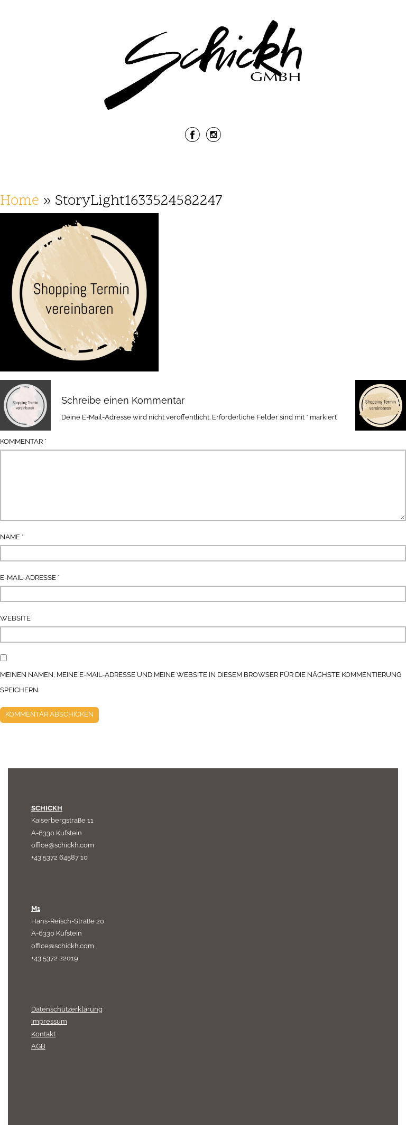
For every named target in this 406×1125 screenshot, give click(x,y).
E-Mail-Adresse (30, 577)
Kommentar (23, 441)
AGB (38, 1046)
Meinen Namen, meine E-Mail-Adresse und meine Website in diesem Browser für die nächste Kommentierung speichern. (200, 682)
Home (19, 201)
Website (15, 618)
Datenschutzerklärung (67, 1009)
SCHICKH (46, 808)
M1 (35, 908)
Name (12, 537)
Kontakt (43, 1034)
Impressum (49, 1021)
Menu (203, 169)
